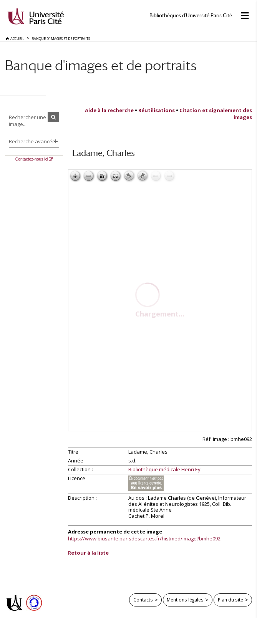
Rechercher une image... (27, 121)
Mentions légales (185, 599)
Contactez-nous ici (31, 159)
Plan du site (230, 599)
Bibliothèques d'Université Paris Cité (190, 15)
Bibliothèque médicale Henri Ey (164, 470)
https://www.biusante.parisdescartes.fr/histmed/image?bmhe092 (144, 538)
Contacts (143, 599)
